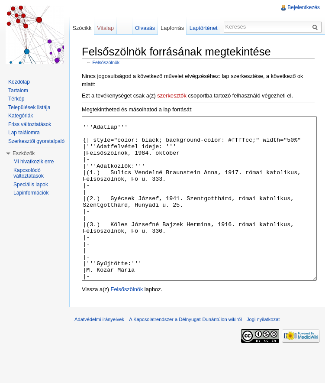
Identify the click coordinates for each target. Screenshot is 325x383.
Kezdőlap (19, 82)
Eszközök (24, 153)
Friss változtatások (29, 124)
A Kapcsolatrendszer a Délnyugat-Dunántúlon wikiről (185, 351)
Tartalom (18, 91)
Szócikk (81, 28)
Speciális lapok (30, 185)
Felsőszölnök (106, 62)
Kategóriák (20, 116)
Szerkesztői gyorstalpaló (36, 141)
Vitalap (105, 28)
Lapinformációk (30, 193)
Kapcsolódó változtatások (28, 173)
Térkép (16, 99)
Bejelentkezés (303, 7)
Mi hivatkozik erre (33, 162)
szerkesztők (172, 95)
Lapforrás (172, 28)
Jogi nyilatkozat (263, 351)
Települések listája (29, 107)
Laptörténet (204, 28)
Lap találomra (24, 133)
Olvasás (145, 28)
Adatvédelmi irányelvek (99, 351)
